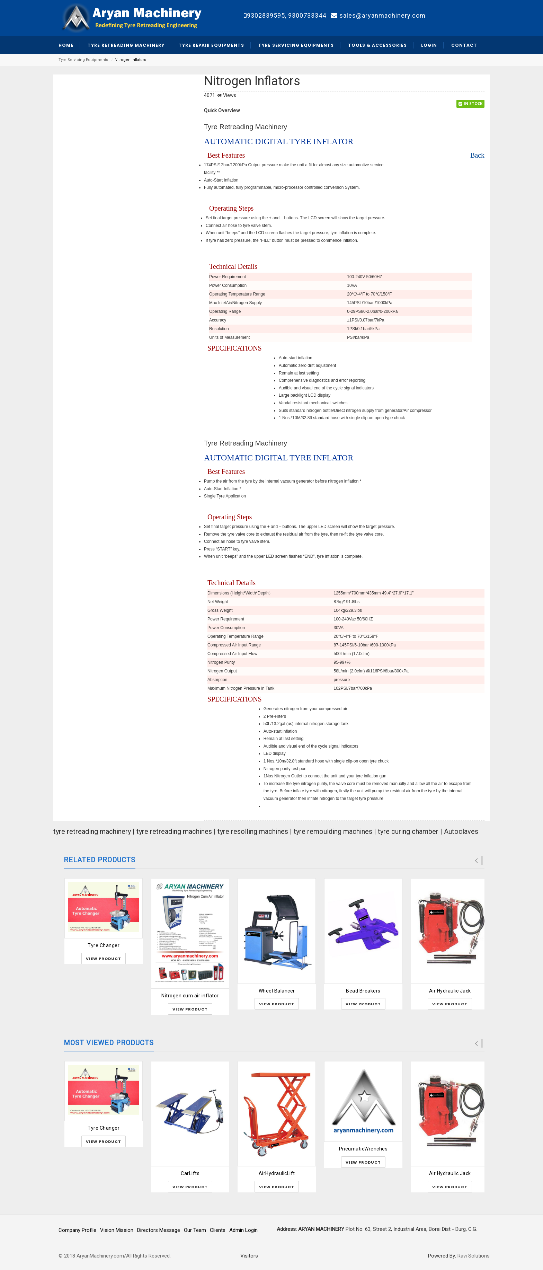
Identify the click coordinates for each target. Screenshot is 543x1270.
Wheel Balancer (277, 991)
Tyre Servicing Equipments (83, 60)
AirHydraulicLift (277, 1173)
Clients (217, 1230)
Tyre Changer (103, 945)
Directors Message (158, 1230)
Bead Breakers (363, 991)
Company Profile (77, 1230)
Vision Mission (116, 1230)
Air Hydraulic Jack (450, 991)
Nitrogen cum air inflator (190, 995)
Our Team (195, 1230)
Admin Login (243, 1230)
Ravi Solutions (473, 1256)
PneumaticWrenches (363, 1149)
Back (477, 155)
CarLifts (190, 1173)
